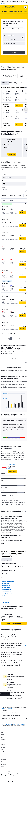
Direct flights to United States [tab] (9, 560)
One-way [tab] (22, 83)
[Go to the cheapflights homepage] (10, 7)
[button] (26, 2)
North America (9, 722)
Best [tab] (10, 82)
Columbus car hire (6, 585)
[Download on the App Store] (14, 772)
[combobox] (6, 28)
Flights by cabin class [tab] (7, 564)
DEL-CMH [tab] (14, 358)
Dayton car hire (5, 580)
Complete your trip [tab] (6, 557)
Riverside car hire (6, 595)
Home (3, 722)
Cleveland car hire (6, 583)
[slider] (26, 191)
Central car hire (5, 597)
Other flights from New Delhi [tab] (9, 567)
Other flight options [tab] (19, 564)
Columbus (22, 722)
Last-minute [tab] (15, 83)
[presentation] (10, 25)
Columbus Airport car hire (8, 578)
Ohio (18, 722)
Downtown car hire (6, 587)
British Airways (11, 462)
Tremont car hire (5, 599)
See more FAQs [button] (14, 544)
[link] (11, 154)
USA (14, 722)
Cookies (3, 3)
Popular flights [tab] (5, 571)
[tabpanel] (14, 407)
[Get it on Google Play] (5, 772)
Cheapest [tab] (4, 82)
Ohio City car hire (6, 593)
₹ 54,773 (6, 25)
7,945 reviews (11, 466)
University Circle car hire (7, 591)
